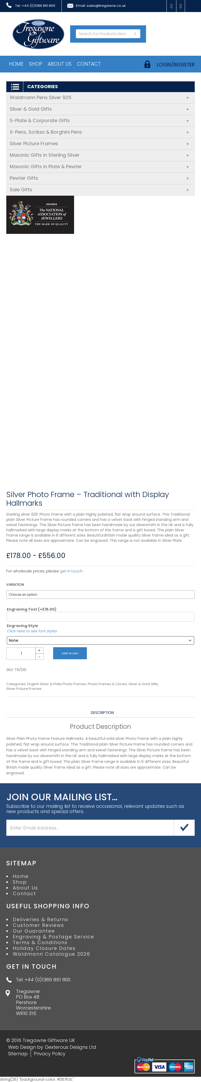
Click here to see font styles (32, 631)
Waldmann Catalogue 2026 (51, 954)
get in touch (71, 571)
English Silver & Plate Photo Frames (56, 684)
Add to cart (70, 653)
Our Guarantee (34, 931)
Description (102, 712)
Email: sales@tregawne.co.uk (101, 5)
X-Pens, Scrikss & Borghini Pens (99, 132)
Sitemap (18, 1053)
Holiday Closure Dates (44, 948)
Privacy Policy (49, 1053)
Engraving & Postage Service (53, 937)
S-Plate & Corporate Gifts (99, 120)
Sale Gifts (99, 189)
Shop (35, 63)
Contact (89, 63)
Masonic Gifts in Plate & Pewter (99, 166)
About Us (59, 63)
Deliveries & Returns (40, 919)
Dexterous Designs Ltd (70, 1047)
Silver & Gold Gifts (99, 109)
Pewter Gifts (99, 178)
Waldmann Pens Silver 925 (99, 97)
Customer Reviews (38, 925)
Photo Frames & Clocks (107, 684)
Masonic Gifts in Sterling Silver (99, 155)
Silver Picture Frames (99, 143)
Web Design (22, 1047)
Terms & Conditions (40, 942)
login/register (176, 64)
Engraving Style (22, 625)
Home (16, 63)
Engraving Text (32, 609)
